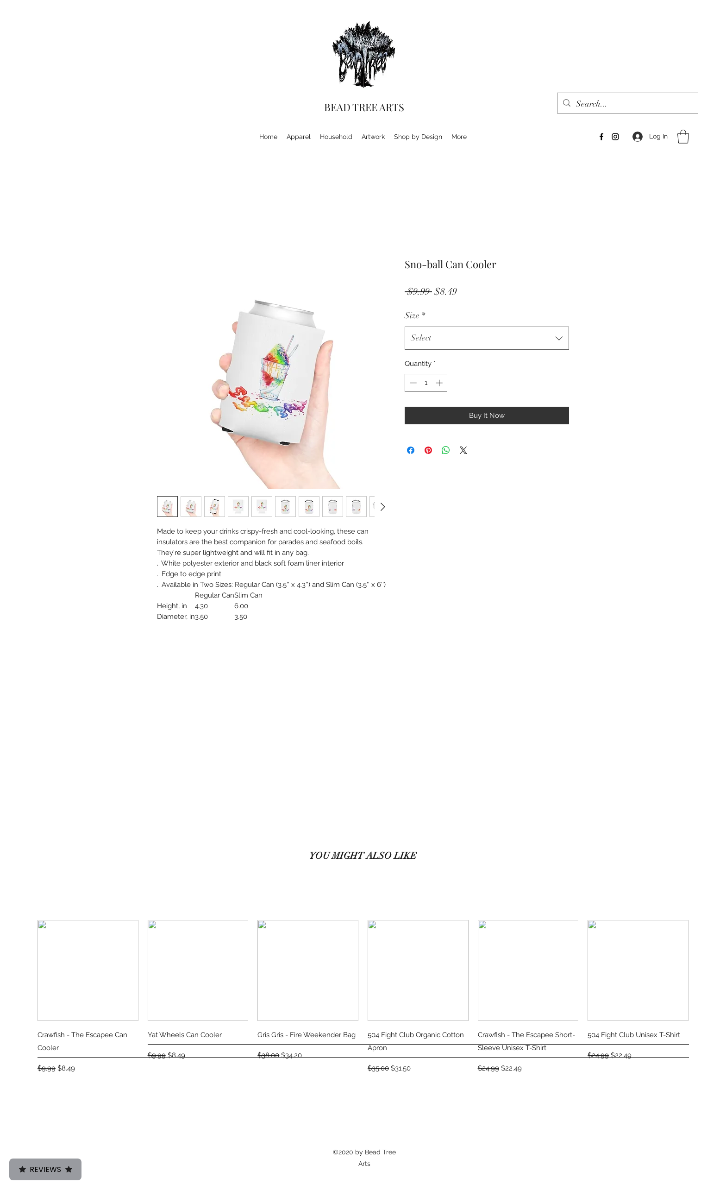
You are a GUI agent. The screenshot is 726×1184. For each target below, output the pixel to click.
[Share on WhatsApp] (445, 450)
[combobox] (487, 338)
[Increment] (440, 382)
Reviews (45, 1169)
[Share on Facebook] (410, 450)
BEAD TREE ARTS (364, 107)
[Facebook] (601, 136)
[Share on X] (463, 450)
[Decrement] (412, 382)
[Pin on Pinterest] (428, 450)
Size (415, 315)
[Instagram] (615, 136)
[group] (363, 997)
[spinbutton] (426, 382)
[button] (683, 137)
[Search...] (627, 104)
